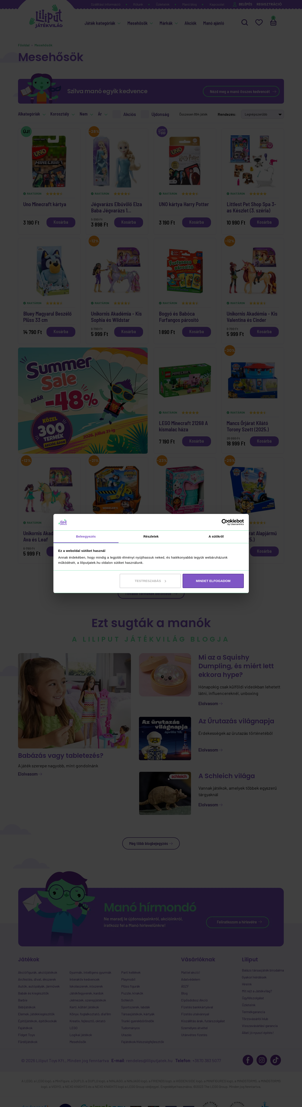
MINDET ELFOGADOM (213, 581)
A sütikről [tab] (216, 536)
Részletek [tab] (150, 536)
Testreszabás (150, 581)
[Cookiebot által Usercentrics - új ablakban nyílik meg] (225, 522)
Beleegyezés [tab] (86, 536)
